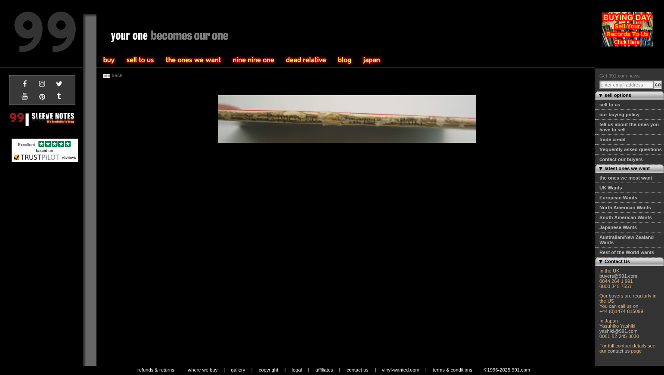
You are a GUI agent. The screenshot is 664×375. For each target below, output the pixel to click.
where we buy (202, 369)
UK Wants (610, 187)
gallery (238, 369)
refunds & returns (155, 369)
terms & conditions (452, 369)
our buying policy (619, 114)
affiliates (324, 369)
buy (140, 60)
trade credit (612, 139)
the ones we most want (625, 177)
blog (344, 60)
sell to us (610, 104)
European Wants (618, 197)
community (306, 60)
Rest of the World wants (626, 252)
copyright (268, 369)
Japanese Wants (618, 227)
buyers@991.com (618, 276)
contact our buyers (621, 159)
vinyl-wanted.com (400, 369)
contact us (619, 350)
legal (297, 369)
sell (109, 60)
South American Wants (625, 217)
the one (253, 60)
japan (371, 60)
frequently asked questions (630, 149)
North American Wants (625, 207)
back (113, 75)
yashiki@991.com (618, 331)
